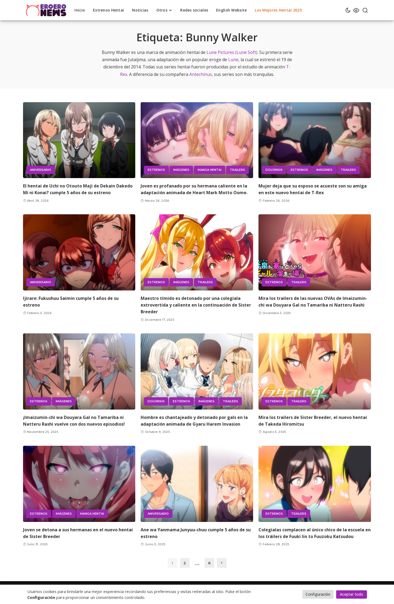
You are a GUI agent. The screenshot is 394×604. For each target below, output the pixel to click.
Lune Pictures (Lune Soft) (232, 52)
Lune (233, 59)
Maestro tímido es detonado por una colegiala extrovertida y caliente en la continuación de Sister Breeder (196, 305)
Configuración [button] (318, 594)
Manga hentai (210, 170)
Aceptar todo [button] (351, 594)
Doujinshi (273, 170)
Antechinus (200, 74)
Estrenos (156, 170)
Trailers (237, 170)
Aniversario (40, 170)
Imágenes (181, 170)
